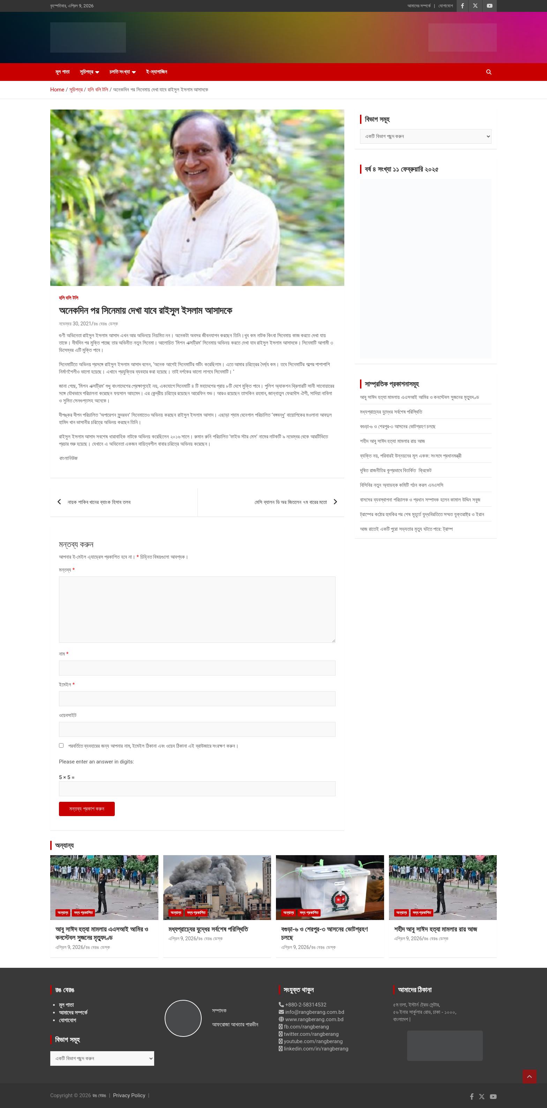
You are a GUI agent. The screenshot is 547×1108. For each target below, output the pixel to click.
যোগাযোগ (446, 5)
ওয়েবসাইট (67, 715)
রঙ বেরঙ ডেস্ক (105, 323)
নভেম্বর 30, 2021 (75, 323)
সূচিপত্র (86, 72)
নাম (63, 654)
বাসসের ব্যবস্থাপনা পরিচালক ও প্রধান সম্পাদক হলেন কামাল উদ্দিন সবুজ (420, 500)
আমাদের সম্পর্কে (418, 5)
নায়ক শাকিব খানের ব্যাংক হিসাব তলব (99, 502)
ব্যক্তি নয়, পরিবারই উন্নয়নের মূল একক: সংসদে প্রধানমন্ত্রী (411, 456)
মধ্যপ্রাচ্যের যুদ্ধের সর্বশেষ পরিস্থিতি (391, 412)
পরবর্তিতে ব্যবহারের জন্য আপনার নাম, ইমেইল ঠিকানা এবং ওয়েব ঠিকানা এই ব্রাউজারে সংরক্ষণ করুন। (153, 746)
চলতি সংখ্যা (120, 72)
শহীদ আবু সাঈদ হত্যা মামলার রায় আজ (392, 441)
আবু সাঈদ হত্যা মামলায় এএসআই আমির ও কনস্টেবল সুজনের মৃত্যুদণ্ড (419, 397)
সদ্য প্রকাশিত (83, 912)
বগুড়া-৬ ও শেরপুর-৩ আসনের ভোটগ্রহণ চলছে (398, 426)
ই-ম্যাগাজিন (156, 72)
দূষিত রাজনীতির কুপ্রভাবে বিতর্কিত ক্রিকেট (396, 470)
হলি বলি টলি (68, 298)
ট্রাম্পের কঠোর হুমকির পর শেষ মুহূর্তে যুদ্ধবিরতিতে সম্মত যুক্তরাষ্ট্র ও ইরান (422, 514)
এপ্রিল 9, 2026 (69, 947)
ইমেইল (67, 684)
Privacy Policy (129, 1095)
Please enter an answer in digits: (96, 762)
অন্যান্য (64, 845)
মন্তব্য (67, 570)
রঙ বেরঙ (99, 1095)
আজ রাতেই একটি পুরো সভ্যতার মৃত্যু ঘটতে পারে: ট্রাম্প (406, 529)
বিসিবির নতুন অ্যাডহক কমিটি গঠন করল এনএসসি (401, 485)
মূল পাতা (62, 72)
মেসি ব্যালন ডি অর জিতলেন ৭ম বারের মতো (291, 502)
